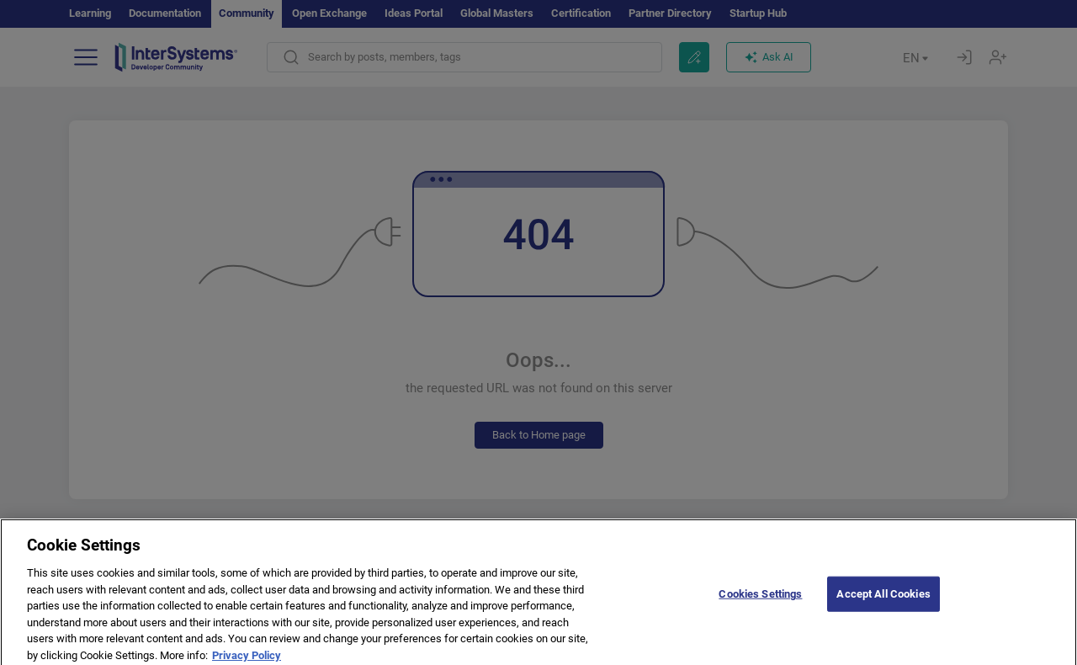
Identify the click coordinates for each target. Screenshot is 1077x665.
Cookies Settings (760, 599)
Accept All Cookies (883, 599)
